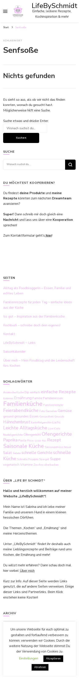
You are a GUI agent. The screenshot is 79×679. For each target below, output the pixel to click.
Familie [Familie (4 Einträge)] (37, 398)
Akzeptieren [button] (53, 658)
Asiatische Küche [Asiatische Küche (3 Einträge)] (13, 392)
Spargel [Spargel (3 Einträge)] (44, 459)
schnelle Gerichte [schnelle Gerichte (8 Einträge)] (36, 452)
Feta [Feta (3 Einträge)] (42, 411)
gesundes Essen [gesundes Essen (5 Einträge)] (26, 416)
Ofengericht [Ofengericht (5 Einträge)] (32, 434)
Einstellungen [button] (28, 658)
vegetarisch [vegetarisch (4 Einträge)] (11, 464)
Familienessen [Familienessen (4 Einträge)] (53, 398)
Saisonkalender (14, 351)
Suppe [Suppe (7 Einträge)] (55, 458)
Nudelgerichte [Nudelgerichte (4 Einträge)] (13, 435)
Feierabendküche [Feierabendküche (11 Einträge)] (21, 410)
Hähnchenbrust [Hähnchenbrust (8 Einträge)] (16, 422)
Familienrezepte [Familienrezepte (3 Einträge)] (53, 405)
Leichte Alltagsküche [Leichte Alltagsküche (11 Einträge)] (25, 428)
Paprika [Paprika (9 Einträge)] (10, 440)
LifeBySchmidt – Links (19, 342)
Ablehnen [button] (40, 667)
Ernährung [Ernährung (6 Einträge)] (23, 397)
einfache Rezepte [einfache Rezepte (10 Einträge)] (58, 392)
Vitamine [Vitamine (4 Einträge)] (26, 464)
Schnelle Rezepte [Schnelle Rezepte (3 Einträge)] (27, 459)
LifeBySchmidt (54, 6)
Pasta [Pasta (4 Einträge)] (22, 440)
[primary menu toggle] (5, 11)
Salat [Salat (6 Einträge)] (7, 452)
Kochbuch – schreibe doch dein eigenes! (31, 325)
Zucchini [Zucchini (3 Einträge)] (38, 465)
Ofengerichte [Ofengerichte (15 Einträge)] (57, 434)
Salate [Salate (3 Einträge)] (17, 453)
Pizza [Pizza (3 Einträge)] (30, 440)
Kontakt (9, 334)
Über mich (27, 570)
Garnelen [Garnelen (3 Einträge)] (51, 411)
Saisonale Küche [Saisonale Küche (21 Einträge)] (23, 446)
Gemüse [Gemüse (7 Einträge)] (65, 410)
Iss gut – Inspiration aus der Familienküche (34, 316)
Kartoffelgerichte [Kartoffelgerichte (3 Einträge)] (41, 422)
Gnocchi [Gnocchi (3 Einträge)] (59, 416)
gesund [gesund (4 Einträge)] (8, 416)
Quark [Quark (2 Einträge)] (37, 440)
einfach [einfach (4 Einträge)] (35, 392)
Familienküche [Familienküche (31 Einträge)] (23, 404)
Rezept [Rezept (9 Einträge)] (54, 440)
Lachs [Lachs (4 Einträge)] (56, 422)
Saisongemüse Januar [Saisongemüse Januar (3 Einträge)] (58, 447)
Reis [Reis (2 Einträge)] (44, 440)
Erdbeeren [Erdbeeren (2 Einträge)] (8, 398)
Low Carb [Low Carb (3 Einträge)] (54, 428)
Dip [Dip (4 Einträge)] (27, 392)
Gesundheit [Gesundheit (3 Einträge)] (46, 416)
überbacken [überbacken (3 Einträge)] (51, 465)
